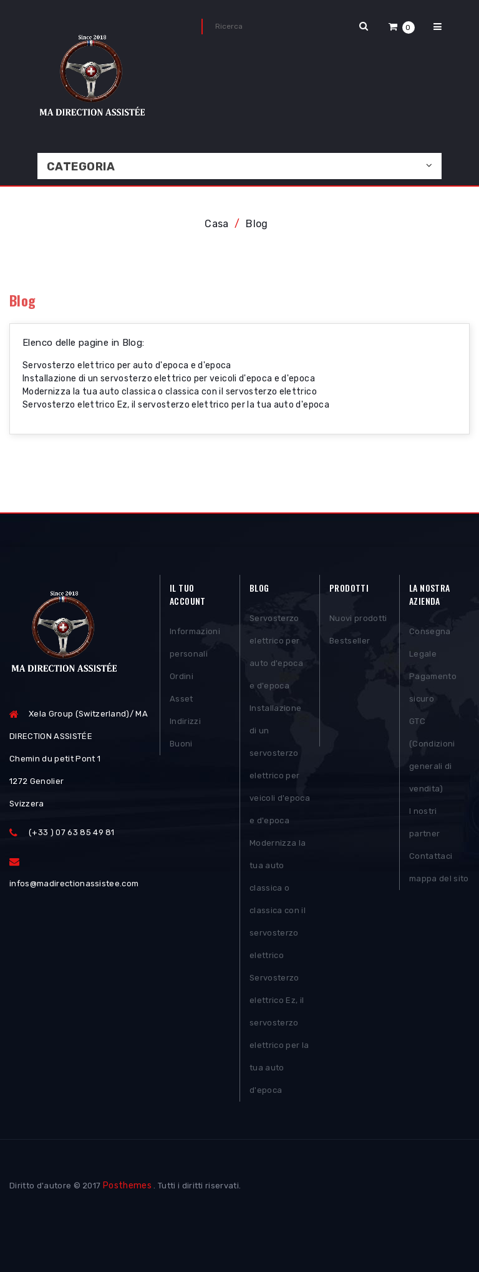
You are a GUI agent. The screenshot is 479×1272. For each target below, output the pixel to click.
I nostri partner (424, 822)
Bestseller (349, 640)
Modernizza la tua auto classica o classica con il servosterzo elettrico (169, 391)
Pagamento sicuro (433, 687)
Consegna (430, 631)
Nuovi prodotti (358, 618)
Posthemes (127, 1185)
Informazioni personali (195, 642)
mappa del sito (439, 878)
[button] (402, 26)
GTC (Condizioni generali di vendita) (432, 755)
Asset (181, 698)
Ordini (181, 676)
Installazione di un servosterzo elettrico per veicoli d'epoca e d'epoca (168, 378)
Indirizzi (185, 721)
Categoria (81, 167)
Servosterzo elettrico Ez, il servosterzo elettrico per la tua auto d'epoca (175, 404)
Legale (423, 653)
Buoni (181, 743)
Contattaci (430, 856)
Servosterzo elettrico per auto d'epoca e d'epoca (126, 365)
